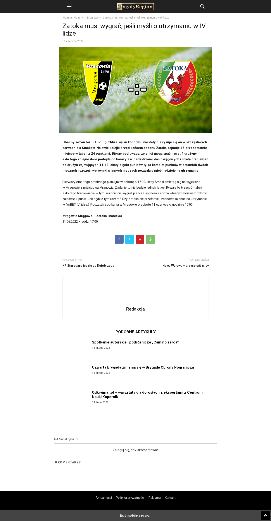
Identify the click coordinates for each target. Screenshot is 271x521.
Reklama (154, 497)
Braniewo (92, 17)
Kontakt (170, 497)
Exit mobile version (135, 515)
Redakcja (135, 309)
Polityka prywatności (130, 497)
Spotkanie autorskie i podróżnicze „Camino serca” (135, 342)
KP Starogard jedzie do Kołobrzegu (88, 265)
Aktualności (104, 497)
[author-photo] (136, 303)
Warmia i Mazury (72, 17)
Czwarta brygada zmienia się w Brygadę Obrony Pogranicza (143, 367)
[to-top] (265, 513)
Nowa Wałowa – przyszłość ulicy (185, 265)
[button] (69, 6)
